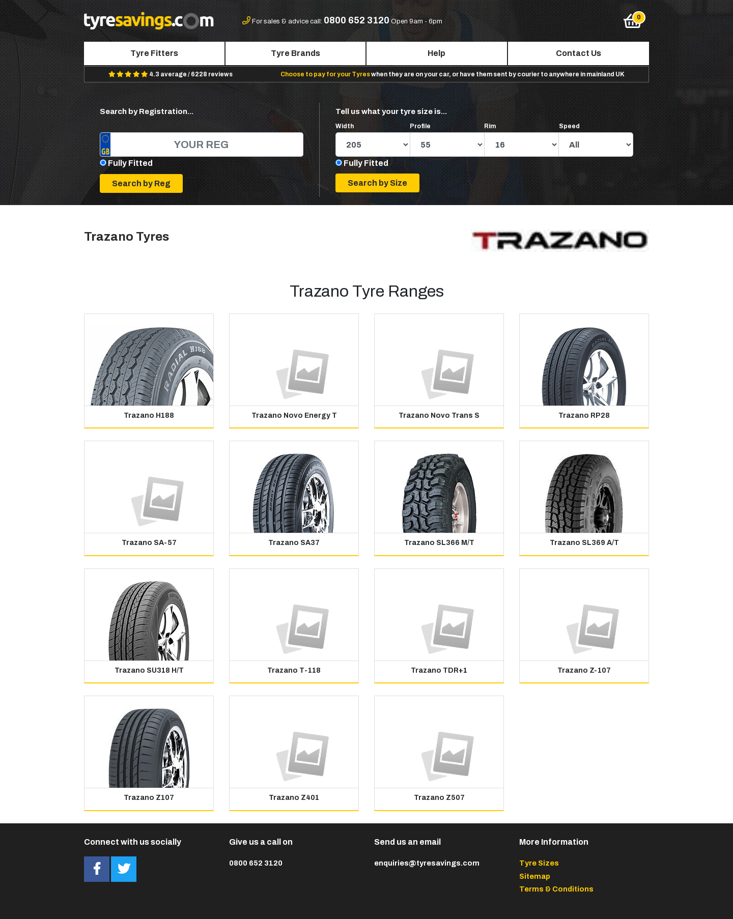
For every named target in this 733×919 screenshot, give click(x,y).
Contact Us (578, 53)
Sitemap (534, 876)
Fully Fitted (130, 163)
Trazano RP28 (584, 415)
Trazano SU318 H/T (149, 670)
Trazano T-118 (294, 670)
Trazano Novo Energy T (294, 415)
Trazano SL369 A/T (584, 543)
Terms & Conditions (556, 889)
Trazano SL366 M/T (439, 543)
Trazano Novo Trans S (439, 415)
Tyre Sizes (539, 863)
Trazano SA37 (294, 543)
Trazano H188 (149, 415)
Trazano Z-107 (584, 670)
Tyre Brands (295, 53)
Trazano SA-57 (149, 543)
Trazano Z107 (149, 797)
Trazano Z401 (294, 797)
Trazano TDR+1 (439, 670)
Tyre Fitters (154, 53)
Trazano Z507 (439, 797)
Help (436, 53)
